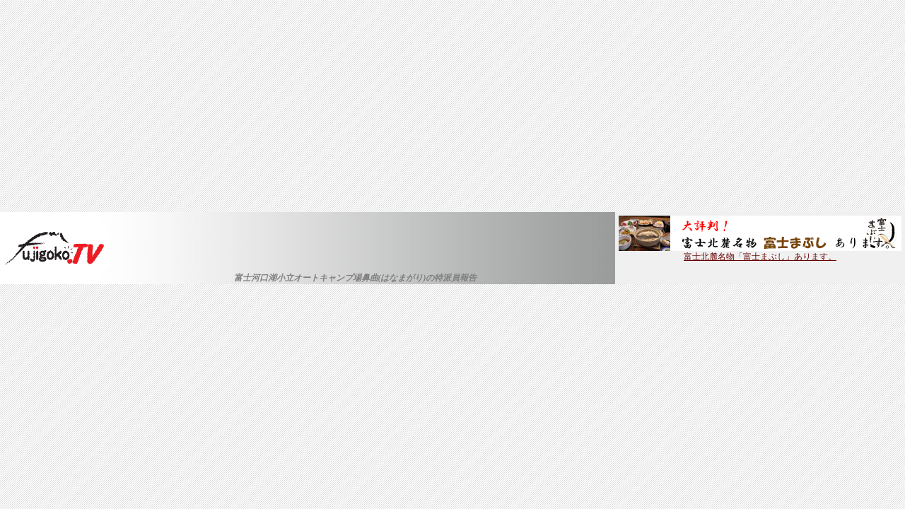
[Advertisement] (452, 106)
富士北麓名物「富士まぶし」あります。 (760, 252)
